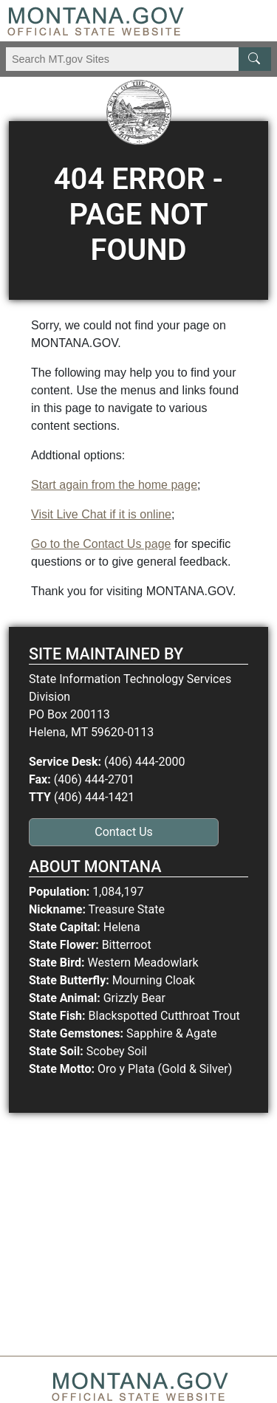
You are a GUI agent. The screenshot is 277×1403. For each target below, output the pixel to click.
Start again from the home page (114, 484)
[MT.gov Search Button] (255, 59)
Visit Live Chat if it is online (101, 514)
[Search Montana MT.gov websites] (138, 59)
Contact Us (124, 832)
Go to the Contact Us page (101, 544)
